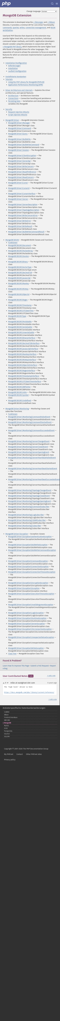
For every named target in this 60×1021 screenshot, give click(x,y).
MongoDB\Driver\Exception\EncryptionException (28, 583)
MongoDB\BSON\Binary (18, 262)
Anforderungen (14, 66)
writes (22, 28)
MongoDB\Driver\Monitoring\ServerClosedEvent (28, 447)
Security (8, 109)
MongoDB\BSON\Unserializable (21, 332)
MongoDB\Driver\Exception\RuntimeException (27, 618)
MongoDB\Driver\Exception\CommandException (28, 561)
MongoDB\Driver (12, 120)
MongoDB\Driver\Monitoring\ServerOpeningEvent (28, 452)
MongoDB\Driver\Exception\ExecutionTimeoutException (31, 594)
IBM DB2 (7, 720)
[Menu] (57, 3)
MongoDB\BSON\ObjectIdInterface (22, 365)
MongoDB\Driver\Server (18, 199)
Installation (13, 68)
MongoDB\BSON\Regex (17, 300)
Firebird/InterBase (10, 717)
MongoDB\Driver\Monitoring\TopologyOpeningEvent (29, 501)
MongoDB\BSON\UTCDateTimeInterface (24, 381)
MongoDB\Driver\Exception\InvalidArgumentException (30, 605)
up (4, 683)
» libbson (51, 22)
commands (7, 28)
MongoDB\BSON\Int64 (17, 392)
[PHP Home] (6, 3)
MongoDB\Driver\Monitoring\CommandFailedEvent (29, 417)
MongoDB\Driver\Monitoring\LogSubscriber (26, 515)
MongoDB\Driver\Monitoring (17, 409)
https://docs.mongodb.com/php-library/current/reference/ (29, 692)
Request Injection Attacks (18, 112)
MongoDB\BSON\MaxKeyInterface (22, 354)
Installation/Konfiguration (16, 63)
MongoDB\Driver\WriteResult (20, 226)
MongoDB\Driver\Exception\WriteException (26, 648)
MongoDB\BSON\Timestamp (19, 305)
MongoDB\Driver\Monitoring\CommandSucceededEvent (31, 430)
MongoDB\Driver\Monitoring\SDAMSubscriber (27, 520)
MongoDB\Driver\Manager (19, 123)
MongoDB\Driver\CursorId (19, 188)
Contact (19, 754)
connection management (36, 28)
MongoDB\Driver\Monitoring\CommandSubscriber (28, 507)
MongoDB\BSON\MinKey (18, 289)
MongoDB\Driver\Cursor (18, 183)
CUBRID (6, 712)
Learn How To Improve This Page (16, 666)
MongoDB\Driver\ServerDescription (22, 204)
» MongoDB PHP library (12, 47)
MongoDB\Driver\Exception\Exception (23, 588)
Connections (13, 98)
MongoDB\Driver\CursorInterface (21, 194)
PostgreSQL (8, 731)
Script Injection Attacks (17, 115)
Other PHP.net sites (34, 754)
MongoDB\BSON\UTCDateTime (21, 311)
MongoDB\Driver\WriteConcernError (23, 215)
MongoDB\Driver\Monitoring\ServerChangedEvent (29, 441)
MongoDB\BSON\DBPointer (19, 387)
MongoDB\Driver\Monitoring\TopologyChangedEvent (29, 490)
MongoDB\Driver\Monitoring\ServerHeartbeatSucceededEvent (34, 479)
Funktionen (12, 243)
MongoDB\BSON (12, 240)
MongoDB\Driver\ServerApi (19, 161)
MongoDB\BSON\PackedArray (20, 251)
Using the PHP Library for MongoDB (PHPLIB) (26, 82)
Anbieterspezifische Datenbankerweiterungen (24, 708)
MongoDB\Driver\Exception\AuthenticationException (30, 537)
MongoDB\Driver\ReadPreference (22, 172)
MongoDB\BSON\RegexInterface (21, 370)
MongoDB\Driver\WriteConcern (21, 166)
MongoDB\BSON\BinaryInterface (21, 338)
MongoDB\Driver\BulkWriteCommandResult (26, 232)
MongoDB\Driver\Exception (16, 534)
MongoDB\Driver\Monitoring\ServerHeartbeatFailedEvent (32, 458)
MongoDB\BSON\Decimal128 (20, 272)
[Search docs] (52, 3)
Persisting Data (14, 101)
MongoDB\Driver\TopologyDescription (23, 210)
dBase (6, 715)
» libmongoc (38, 22)
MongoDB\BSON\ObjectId (18, 294)
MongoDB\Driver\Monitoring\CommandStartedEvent (30, 422)
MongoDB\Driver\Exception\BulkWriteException (27, 545)
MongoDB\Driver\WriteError (19, 221)
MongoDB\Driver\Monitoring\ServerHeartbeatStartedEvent (32, 468)
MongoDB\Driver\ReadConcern (21, 177)
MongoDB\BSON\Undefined (19, 400)
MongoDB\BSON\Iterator (18, 256)
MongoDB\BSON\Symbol (18, 395)
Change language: (33, 11)
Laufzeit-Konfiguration (17, 71)
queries (16, 28)
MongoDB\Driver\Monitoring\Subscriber (24, 526)
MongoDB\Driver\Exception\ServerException (26, 624)
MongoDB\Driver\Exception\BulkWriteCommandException (32, 550)
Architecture (13, 96)
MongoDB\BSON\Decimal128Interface (23, 343)
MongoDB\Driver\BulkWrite (19, 139)
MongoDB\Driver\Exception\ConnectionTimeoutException (31, 572)
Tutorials (9, 79)
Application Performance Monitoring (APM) (25, 85)
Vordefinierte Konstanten (15, 77)
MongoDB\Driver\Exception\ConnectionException (28, 566)
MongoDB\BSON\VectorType (19, 267)
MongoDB (7, 723)
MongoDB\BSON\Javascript (19, 278)
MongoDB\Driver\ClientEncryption (22, 155)
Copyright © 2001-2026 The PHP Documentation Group (26, 749)
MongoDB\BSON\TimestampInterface (23, 376)
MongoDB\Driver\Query (17, 134)
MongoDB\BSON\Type (17, 316)
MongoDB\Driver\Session (18, 150)
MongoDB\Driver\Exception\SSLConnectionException (30, 629)
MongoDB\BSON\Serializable (20, 327)
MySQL (6, 726)
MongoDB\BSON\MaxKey (18, 283)
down (8, 683)
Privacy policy (9, 760)
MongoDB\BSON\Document (19, 245)
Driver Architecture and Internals (19, 90)
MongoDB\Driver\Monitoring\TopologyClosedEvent (29, 496)
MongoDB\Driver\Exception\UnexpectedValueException (31, 637)
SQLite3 (7, 734)
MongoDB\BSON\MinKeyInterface (22, 360)
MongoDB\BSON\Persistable (20, 321)
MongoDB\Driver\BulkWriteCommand (23, 145)
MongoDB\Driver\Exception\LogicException (26, 613)
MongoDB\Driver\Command (19, 128)
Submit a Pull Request (40, 666)
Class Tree (12, 654)
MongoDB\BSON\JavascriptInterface (23, 349)
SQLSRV (7, 736)
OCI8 (6, 728)
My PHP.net (8, 754)
